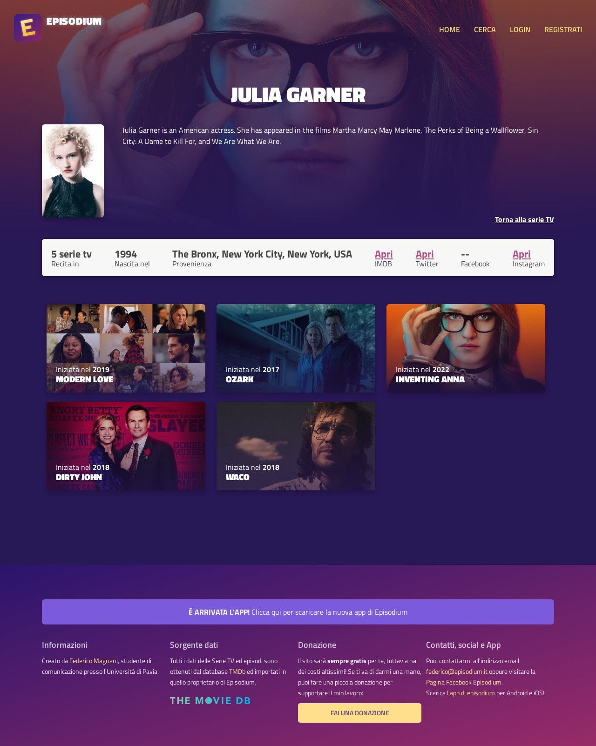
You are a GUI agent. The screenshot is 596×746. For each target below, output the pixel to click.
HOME (449, 29)
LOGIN (520, 29)
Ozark (240, 379)
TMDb (237, 671)
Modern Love (84, 379)
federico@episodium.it (457, 671)
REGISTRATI (563, 29)
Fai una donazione (360, 713)
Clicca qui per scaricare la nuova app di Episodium (298, 611)
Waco (238, 477)
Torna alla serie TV (524, 219)
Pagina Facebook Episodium (463, 682)
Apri (384, 254)
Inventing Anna (430, 379)
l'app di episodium (471, 693)
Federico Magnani (93, 661)
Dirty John (79, 477)
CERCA (485, 29)
